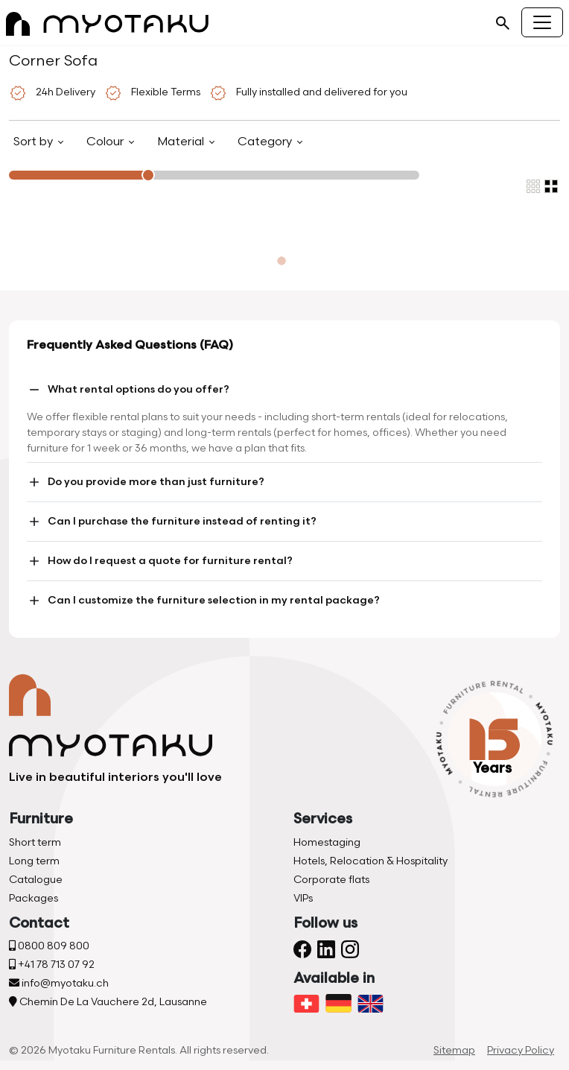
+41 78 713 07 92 (52, 964)
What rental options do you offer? (128, 389)
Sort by (34, 142)
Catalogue (36, 879)
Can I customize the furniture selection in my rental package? (203, 600)
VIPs (303, 898)
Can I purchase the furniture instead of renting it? (172, 521)
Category (266, 142)
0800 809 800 (49, 946)
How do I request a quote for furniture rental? (160, 561)
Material (182, 142)
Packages (33, 898)
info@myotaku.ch (59, 983)
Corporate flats (331, 879)
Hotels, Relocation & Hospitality (370, 861)
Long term (34, 861)
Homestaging (326, 842)
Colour (106, 142)
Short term (35, 842)
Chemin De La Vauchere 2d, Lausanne (108, 1001)
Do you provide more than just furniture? (145, 482)
